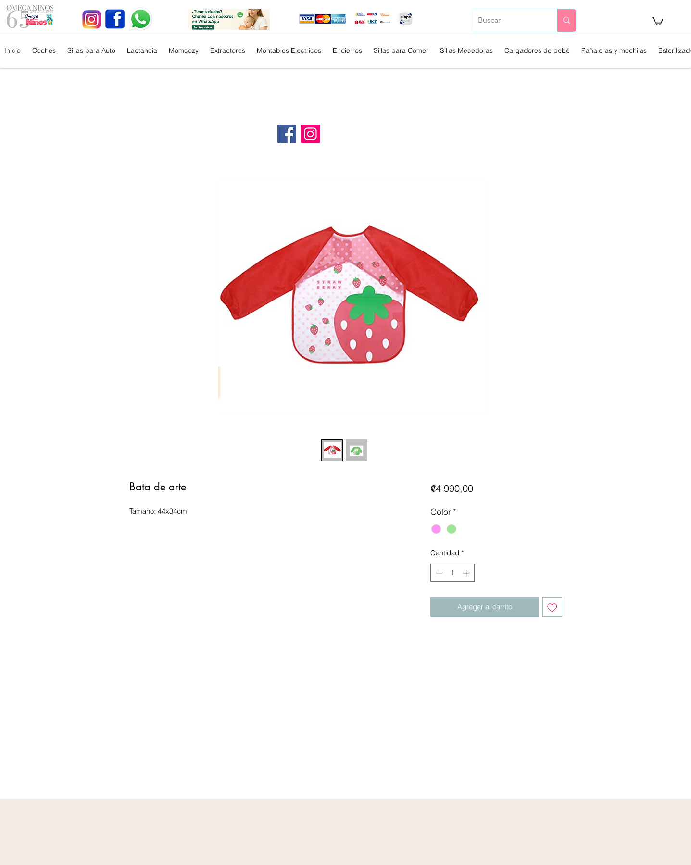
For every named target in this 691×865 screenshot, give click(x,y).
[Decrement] (438, 573)
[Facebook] (286, 134)
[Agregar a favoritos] (552, 607)
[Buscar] (507, 20)
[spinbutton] (453, 573)
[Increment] (467, 573)
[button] (657, 20)
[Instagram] (310, 134)
